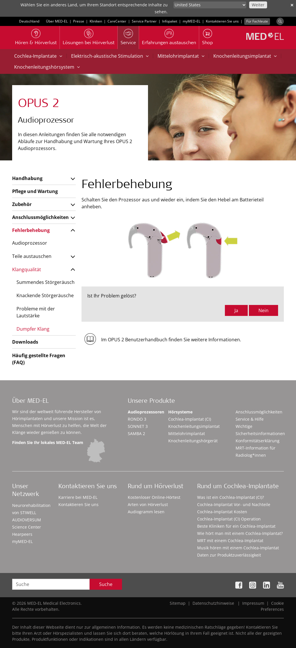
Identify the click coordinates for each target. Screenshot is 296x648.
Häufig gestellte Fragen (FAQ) (38, 359)
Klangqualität (26, 269)
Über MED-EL (57, 21)
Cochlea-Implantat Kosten (222, 511)
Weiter (258, 5)
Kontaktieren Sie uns (222, 21)
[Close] (286, 629)
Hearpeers (22, 534)
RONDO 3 (137, 419)
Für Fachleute (257, 21)
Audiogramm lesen (146, 511)
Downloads (25, 342)
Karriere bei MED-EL (77, 497)
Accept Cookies (220, 630)
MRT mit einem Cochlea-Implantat (230, 540)
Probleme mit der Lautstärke (35, 312)
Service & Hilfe (250, 419)
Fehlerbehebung (31, 230)
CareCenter (117, 21)
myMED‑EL (191, 21)
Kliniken (96, 21)
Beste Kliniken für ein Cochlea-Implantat (236, 526)
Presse (78, 21)
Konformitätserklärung (258, 440)
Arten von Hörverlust (148, 504)
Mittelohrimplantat (181, 56)
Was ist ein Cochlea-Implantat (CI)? (230, 497)
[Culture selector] (209, 4)
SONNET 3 (138, 426)
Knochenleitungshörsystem (47, 67)
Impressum (253, 603)
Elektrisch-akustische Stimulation (110, 56)
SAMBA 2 (136, 433)
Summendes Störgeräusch (45, 282)
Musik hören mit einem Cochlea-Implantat (238, 547)
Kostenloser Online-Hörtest (154, 497)
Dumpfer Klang (32, 329)
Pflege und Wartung (35, 191)
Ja (236, 310)
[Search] (280, 21)
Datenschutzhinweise (213, 603)
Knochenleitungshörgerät (193, 440)
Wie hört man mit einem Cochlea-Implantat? (240, 533)
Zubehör (22, 204)
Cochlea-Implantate (38, 56)
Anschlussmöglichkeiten (40, 217)
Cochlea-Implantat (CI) (189, 419)
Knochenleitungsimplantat (245, 56)
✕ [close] (292, 5)
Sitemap (178, 603)
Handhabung (27, 178)
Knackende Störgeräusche (45, 295)
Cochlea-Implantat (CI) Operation (229, 519)
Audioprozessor (29, 243)
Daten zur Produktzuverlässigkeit (229, 555)
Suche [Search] (105, 584)
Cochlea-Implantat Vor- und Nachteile (233, 504)
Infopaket (169, 21)
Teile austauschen (31, 256)
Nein (263, 310)
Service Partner (144, 21)
